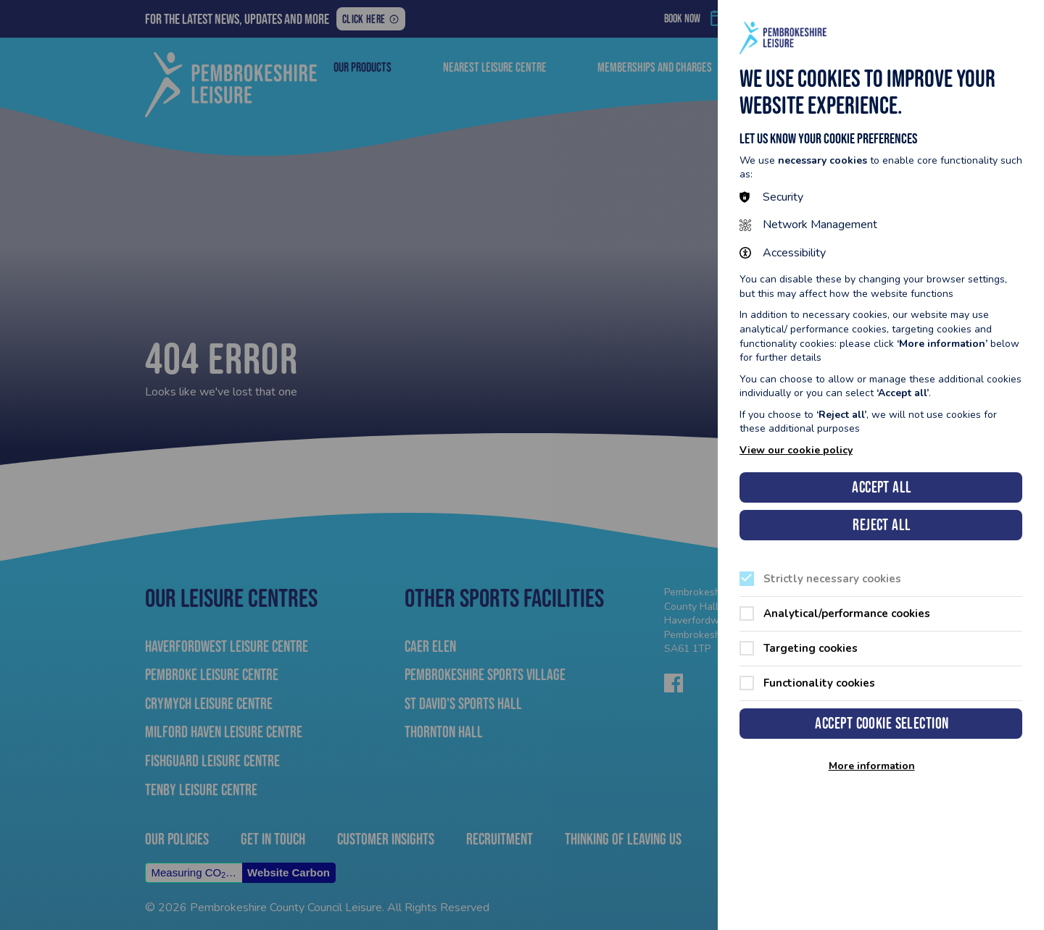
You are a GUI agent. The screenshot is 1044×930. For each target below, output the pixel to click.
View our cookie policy (796, 450)
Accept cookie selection (881, 723)
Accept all (881, 487)
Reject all (882, 525)
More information (872, 766)
